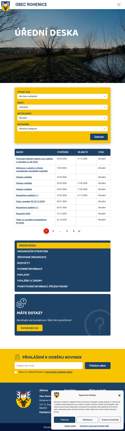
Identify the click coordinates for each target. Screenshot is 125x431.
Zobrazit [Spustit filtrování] (99, 136)
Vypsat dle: (44, 92)
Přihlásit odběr (97, 364)
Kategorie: (30, 124)
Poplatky (23, 274)
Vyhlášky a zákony (29, 280)
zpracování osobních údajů (59, 371)
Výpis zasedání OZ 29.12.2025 (30, 201)
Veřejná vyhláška (24, 177)
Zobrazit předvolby (110, 420)
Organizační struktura (32, 250)
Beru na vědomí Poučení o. (46, 371)
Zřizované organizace (31, 256)
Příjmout (65, 420)
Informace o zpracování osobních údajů (94, 426)
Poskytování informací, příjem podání (42, 285)
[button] (119, 395)
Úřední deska (27, 244)
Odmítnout (87, 420)
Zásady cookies (70, 426)
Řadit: (35, 103)
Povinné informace (29, 268)
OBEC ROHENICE (25, 5)
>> (79, 230)
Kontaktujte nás (29, 327)
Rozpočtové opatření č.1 (27, 195)
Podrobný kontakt (48, 411)
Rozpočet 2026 (23, 213)
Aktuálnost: (50, 113)
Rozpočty (23, 262)
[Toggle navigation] (119, 4)
